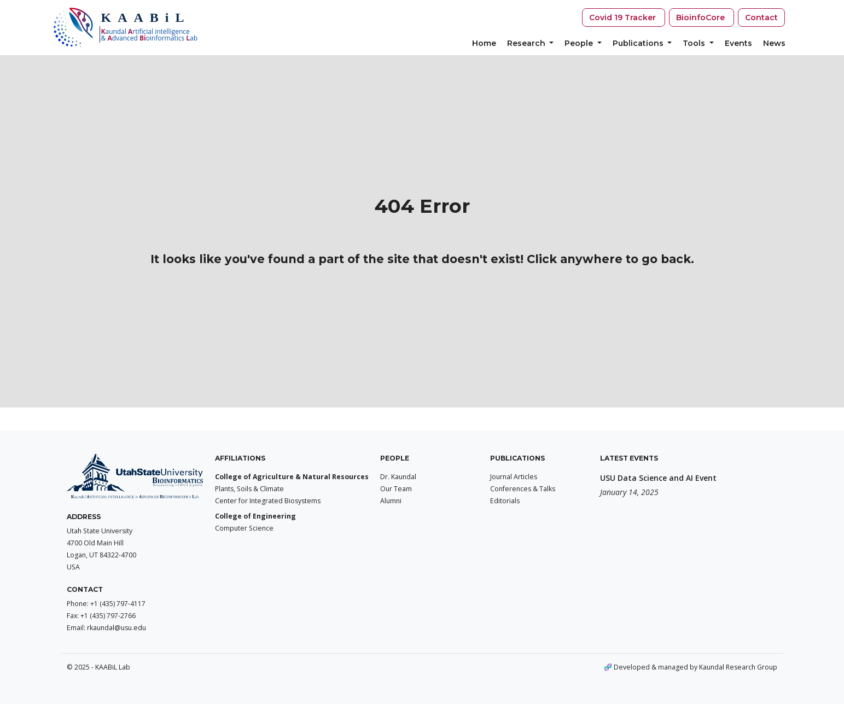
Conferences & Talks (522, 488)
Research (527, 43)
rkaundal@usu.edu (116, 627)
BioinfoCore (701, 17)
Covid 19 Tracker (623, 17)
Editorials (505, 500)
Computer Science (244, 528)
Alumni (390, 500)
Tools (695, 43)
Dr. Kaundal (398, 476)
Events (738, 43)
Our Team (396, 488)
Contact (761, 17)
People (579, 43)
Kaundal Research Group (738, 667)
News (774, 43)
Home (484, 43)
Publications (639, 43)
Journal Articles (513, 476)
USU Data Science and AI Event (658, 478)
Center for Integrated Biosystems (268, 500)
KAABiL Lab (112, 667)
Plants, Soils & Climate (249, 488)
